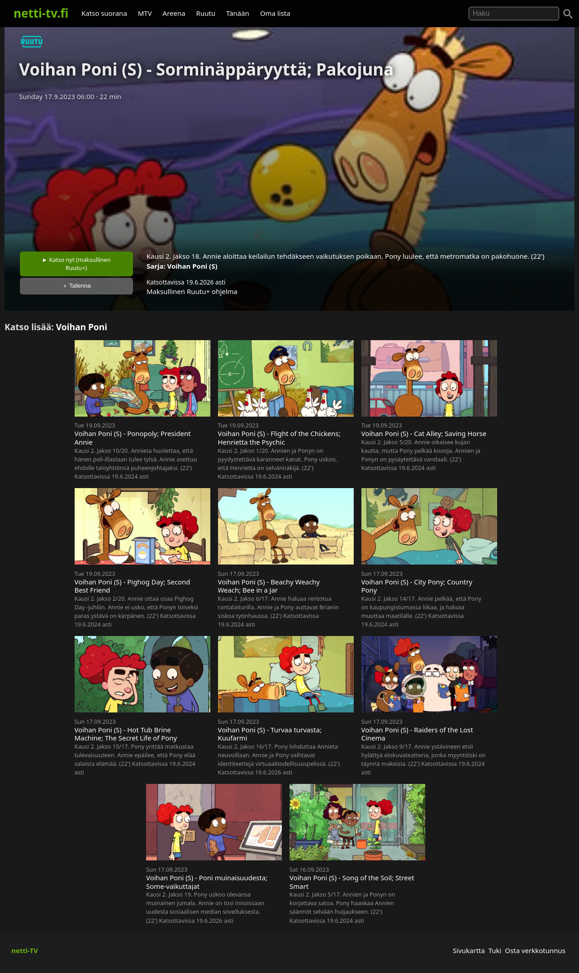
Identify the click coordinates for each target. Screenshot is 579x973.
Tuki (495, 950)
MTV (145, 13)
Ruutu (206, 13)
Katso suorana (104, 13)
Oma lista (275, 13)
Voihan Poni (81, 327)
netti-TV (24, 950)
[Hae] (514, 13)
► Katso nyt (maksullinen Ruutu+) (76, 264)
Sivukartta (469, 950)
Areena (174, 13)
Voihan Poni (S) (192, 266)
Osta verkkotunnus (535, 950)
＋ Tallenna (76, 285)
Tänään (237, 13)
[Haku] (568, 14)
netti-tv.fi (41, 13)
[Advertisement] (289, 173)
